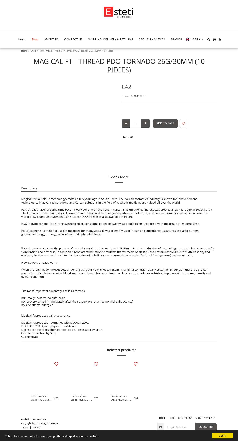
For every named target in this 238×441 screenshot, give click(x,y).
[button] (208, 39)
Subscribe (206, 427)
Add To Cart (165, 123)
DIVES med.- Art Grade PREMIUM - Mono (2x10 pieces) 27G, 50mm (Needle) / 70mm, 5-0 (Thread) (122, 398)
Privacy (37, 427)
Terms (24, 427)
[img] (44, 375)
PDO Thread (45, 50)
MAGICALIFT (139, 96)
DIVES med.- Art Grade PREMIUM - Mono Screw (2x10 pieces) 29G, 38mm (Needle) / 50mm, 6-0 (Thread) (42, 398)
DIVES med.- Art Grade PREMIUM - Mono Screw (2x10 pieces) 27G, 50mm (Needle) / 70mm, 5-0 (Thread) (82, 398)
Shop (33, 50)
